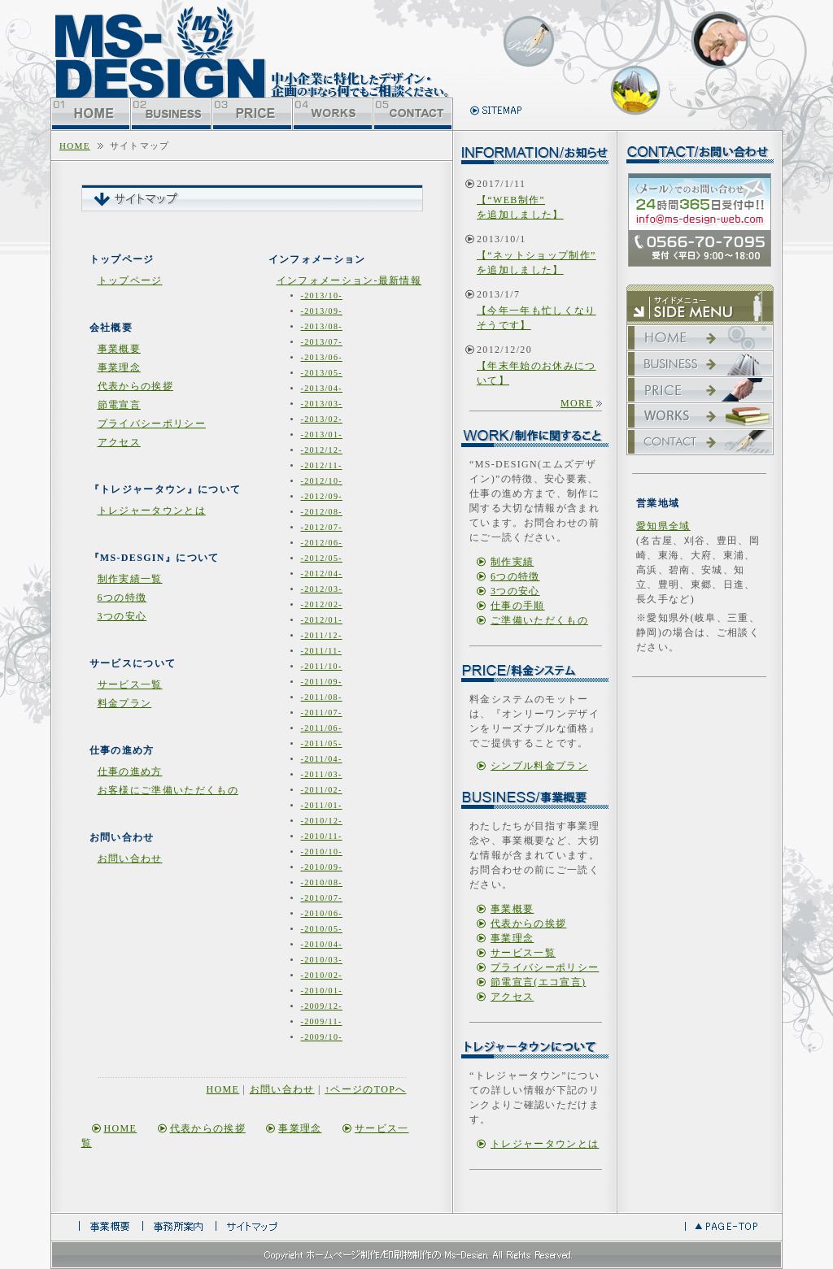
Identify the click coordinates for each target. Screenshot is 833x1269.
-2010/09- (321, 867)
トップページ (130, 280)
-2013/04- (321, 388)
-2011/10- (321, 666)
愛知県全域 (663, 526)
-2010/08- (321, 882)
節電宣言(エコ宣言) (538, 982)
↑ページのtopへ (365, 1089)
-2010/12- (321, 820)
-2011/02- (321, 789)
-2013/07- (321, 341)
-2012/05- (321, 558)
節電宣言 (119, 405)
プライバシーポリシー (152, 423)
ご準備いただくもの (539, 620)
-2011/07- (321, 712)
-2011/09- (321, 681)
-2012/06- (321, 542)
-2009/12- (321, 1006)
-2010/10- (321, 851)
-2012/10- (321, 480)
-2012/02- (321, 604)
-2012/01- (321, 619)
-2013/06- (321, 357)
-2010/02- (321, 975)
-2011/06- (321, 728)
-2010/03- (321, 959)
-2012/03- (321, 589)
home (74, 145)
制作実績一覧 (130, 579)
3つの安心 (122, 616)
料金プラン (125, 703)
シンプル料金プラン (539, 765)
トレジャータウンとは (152, 510)
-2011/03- (321, 774)
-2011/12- (321, 635)
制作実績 (512, 561)
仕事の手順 (518, 605)
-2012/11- (321, 465)
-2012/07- (321, 527)
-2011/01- (321, 805)
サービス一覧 (130, 684)
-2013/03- (321, 403)
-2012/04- (321, 573)
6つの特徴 (122, 597)
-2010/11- (321, 836)
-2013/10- (321, 295)
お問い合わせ (130, 858)
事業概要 (119, 348)
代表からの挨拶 (135, 386)
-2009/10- (321, 1036)
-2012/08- (321, 511)
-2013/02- (321, 419)
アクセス (119, 442)
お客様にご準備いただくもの (168, 790)
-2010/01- (321, 990)
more (576, 403)
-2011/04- (321, 758)
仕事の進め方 (130, 771)
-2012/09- (321, 496)
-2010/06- (321, 913)
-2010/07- (321, 897)
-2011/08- (321, 697)
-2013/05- (321, 372)
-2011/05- (321, 743)
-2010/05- (321, 928)
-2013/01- (321, 434)
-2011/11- (321, 650)
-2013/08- (321, 326)
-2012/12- (321, 449)
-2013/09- (321, 310)
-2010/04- (321, 944)
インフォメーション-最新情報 (349, 280)
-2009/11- (321, 1021)
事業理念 (119, 367)
